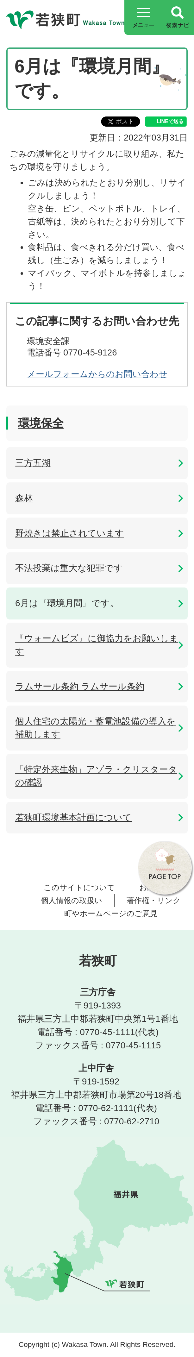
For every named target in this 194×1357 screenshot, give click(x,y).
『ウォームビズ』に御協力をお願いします (96, 644)
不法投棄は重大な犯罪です (69, 568)
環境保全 (41, 423)
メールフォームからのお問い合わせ (97, 374)
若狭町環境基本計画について (73, 817)
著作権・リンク (154, 900)
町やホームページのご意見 (111, 913)
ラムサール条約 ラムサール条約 (79, 686)
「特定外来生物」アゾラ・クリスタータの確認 (96, 775)
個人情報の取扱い (71, 900)
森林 (24, 498)
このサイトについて (79, 887)
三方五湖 (33, 463)
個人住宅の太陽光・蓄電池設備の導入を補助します (95, 727)
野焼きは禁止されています (69, 533)
